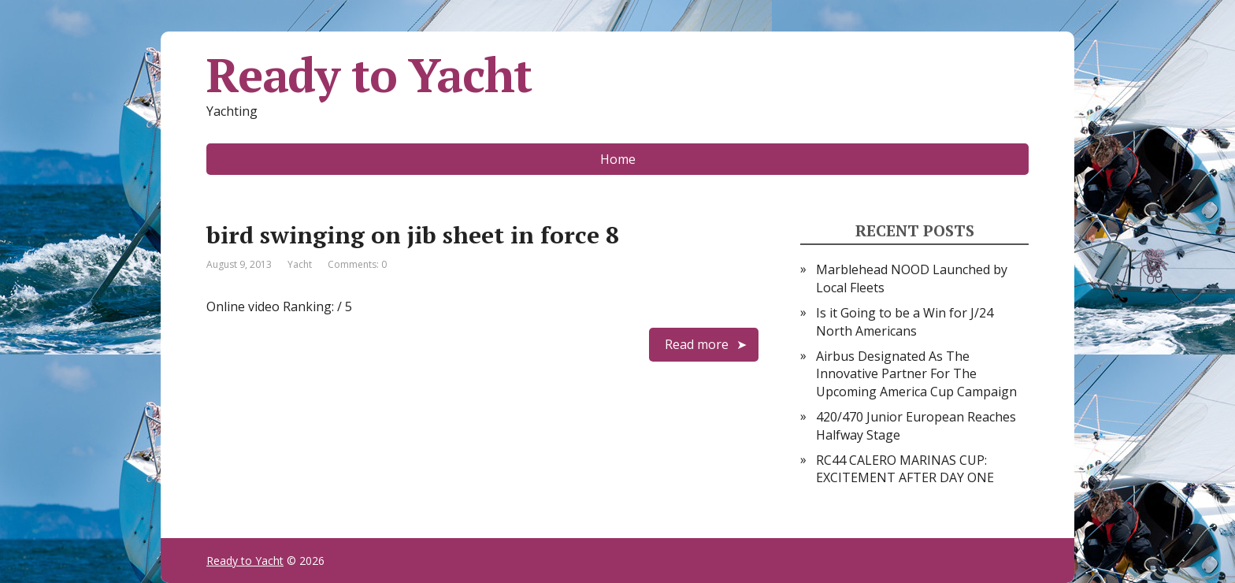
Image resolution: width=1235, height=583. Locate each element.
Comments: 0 (357, 264)
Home (618, 159)
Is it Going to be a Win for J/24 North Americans (904, 321)
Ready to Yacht (369, 75)
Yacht (299, 264)
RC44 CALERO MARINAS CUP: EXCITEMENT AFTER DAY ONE (905, 468)
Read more (697, 344)
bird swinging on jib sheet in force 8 (412, 235)
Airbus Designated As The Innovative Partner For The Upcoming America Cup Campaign (916, 373)
